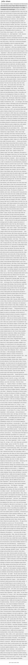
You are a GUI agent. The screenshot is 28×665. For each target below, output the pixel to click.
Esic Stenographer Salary (7, 3)
